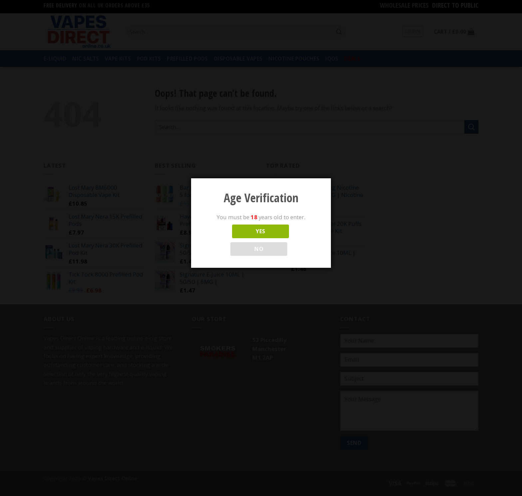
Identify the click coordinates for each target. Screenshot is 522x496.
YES (260, 231)
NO (258, 248)
